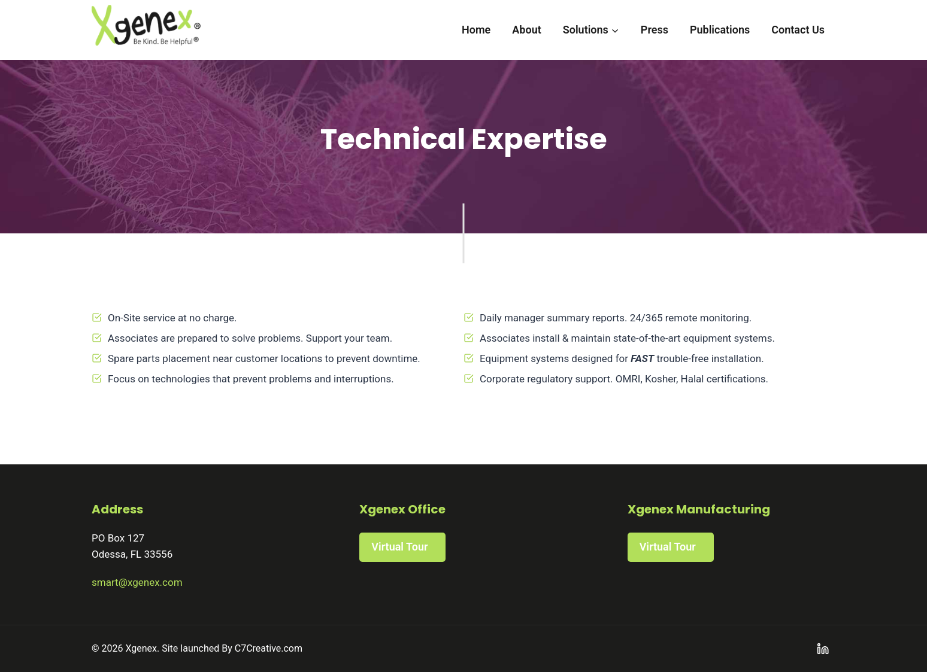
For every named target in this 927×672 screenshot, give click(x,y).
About (526, 29)
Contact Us (798, 29)
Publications (720, 29)
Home (476, 29)
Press (654, 29)
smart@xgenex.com (137, 582)
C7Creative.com (268, 648)
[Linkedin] (823, 649)
